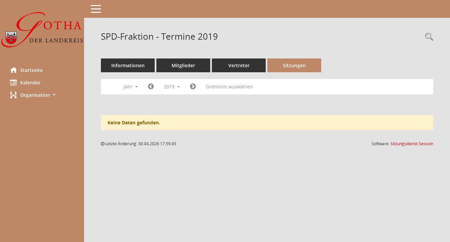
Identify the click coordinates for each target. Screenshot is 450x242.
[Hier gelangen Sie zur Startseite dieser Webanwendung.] (42, 31)
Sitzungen (294, 65)
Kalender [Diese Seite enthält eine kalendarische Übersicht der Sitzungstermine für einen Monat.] (25, 82)
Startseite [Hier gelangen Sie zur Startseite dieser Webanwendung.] (26, 70)
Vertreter (239, 65)
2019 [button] (172, 86)
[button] (42, 95)
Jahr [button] (130, 86)
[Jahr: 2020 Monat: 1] (193, 87)
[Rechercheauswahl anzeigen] (427, 37)
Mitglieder (183, 65)
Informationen (128, 65)
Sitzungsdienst (411, 144)
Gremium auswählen (229, 86)
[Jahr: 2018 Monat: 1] (151, 87)
